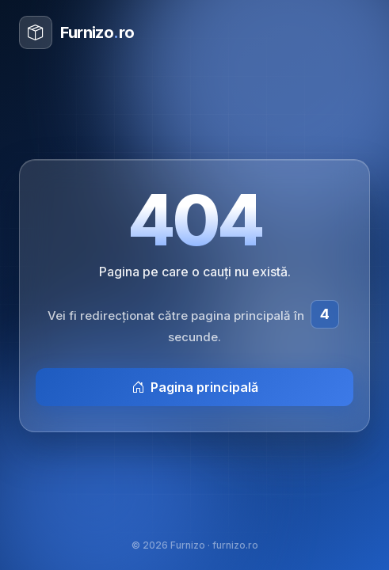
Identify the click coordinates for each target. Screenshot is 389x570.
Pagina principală (195, 387)
